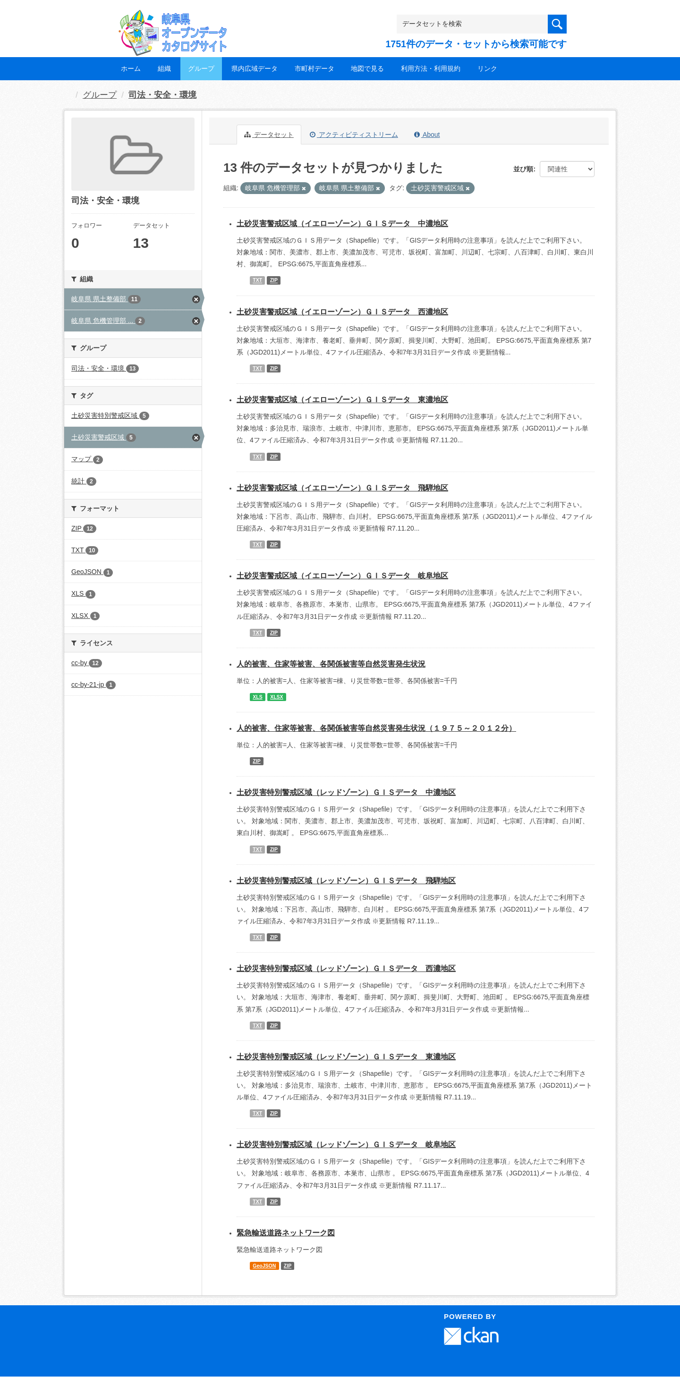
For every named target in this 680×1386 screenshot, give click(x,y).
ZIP (274, 280)
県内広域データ (254, 68)
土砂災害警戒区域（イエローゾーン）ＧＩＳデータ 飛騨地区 (342, 488)
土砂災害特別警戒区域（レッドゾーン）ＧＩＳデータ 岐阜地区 (346, 1145)
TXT (257, 280)
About (427, 134)
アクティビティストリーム (354, 134)
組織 (164, 68)
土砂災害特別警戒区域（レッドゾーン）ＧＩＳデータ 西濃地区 (346, 968)
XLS (257, 697)
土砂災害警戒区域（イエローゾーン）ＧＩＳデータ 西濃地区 (342, 312)
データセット (269, 134)
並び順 (523, 169)
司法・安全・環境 (162, 95)
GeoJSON (264, 1265)
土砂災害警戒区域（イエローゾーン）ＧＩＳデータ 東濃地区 (342, 400)
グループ (201, 68)
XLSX (276, 697)
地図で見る (367, 68)
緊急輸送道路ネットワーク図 (286, 1233)
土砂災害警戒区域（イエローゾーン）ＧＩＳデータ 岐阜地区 (342, 576)
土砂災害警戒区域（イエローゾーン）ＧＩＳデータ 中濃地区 (342, 224)
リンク (487, 68)
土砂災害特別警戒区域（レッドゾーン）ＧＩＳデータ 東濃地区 (346, 1057)
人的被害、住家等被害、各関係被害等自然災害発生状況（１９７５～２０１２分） (376, 728)
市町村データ (314, 68)
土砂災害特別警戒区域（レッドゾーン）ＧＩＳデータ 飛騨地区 (346, 881)
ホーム (131, 68)
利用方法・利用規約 (430, 68)
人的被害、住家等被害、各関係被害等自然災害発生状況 (331, 664)
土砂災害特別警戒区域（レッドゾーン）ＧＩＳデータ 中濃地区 (346, 792)
